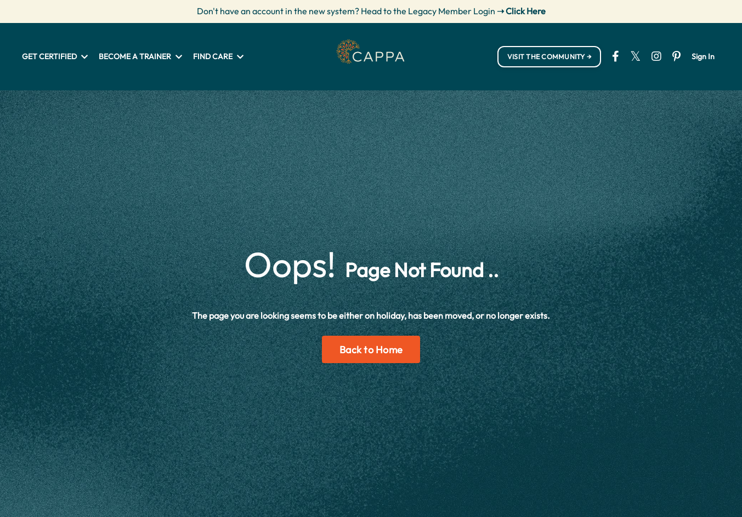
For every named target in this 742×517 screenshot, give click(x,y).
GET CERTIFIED (55, 56)
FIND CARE (218, 56)
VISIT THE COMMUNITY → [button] (549, 56)
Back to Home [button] (371, 349)
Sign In (703, 56)
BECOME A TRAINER (140, 56)
